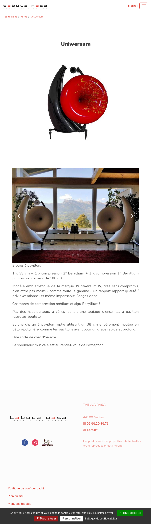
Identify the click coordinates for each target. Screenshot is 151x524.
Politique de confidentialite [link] (101, 518)
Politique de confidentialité (26, 488)
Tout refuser (46, 518)
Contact (92, 430)
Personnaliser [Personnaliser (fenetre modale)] (71, 518)
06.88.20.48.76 (98, 423)
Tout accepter (130, 513)
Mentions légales (19, 504)
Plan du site (16, 496)
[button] (18, 215)
